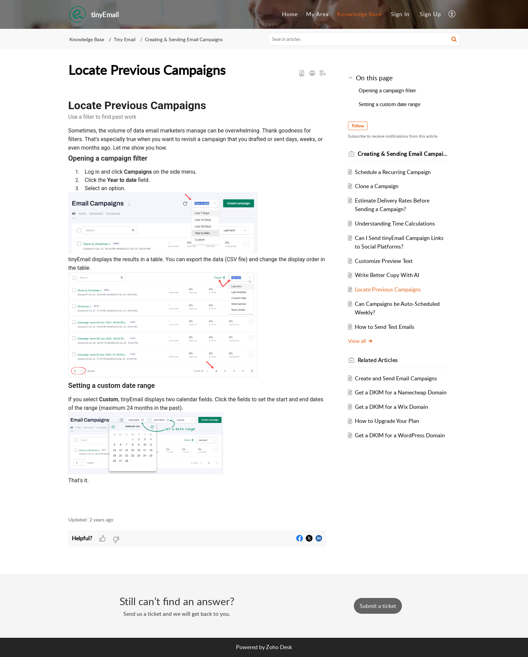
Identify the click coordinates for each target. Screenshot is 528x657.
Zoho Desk (279, 647)
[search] (364, 39)
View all (360, 340)
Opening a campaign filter (387, 90)
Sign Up (430, 14)
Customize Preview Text (384, 261)
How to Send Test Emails (384, 327)
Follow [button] (358, 126)
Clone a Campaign (376, 186)
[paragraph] (197, 298)
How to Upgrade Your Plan (387, 421)
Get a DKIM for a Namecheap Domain (401, 392)
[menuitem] (290, 14)
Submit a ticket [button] (378, 606)
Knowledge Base (359, 14)
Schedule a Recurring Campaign (393, 172)
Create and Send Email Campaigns (396, 378)
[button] (452, 14)
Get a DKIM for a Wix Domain (391, 407)
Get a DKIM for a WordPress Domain (400, 435)
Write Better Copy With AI (387, 275)
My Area (317, 14)
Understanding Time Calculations (395, 223)
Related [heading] (378, 360)
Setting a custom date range (389, 104)
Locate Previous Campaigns (388, 289)
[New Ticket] (378, 606)
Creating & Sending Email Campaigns (184, 39)
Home (290, 14)
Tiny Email (124, 39)
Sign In (400, 14)
